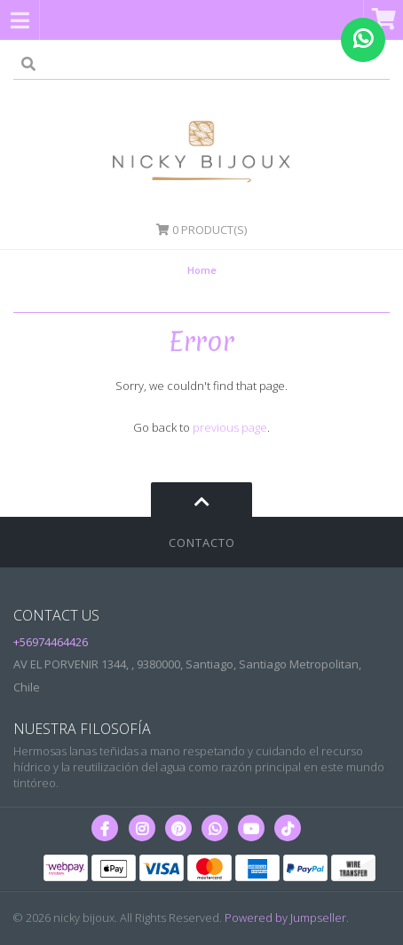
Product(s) (201, 230)
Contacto (202, 543)
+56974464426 (50, 642)
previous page (230, 427)
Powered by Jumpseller (285, 917)
